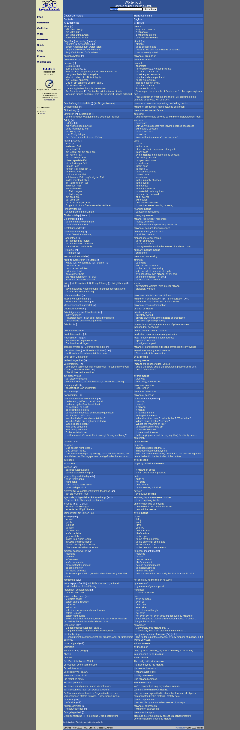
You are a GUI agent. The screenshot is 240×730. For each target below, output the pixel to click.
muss (125, 456)
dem (66, 456)
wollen (83, 551)
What (139, 418)
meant (139, 404)
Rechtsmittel (70, 337)
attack (137, 41)
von (100, 583)
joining (137, 360)
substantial (142, 211)
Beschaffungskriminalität (77, 103)
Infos (39, 17)
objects (192, 693)
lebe (72, 524)
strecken (104, 689)
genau (81, 479)
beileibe (68, 441)
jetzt (75, 604)
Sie (65, 679)
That (138, 447)
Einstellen (69, 113)
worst (139, 177)
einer (68, 202)
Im (67, 353)
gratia (168, 68)
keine (91, 381)
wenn (76, 610)
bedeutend (71, 401)
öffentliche (71, 366)
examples (141, 65)
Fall (66, 140)
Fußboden (69, 693)
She (136, 679)
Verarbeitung (118, 453)
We (135, 686)
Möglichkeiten (86, 509)
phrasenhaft (82, 589)
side (150, 503)
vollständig (83, 476)
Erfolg (67, 120)
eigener (74, 274)
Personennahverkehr (118, 366)
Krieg (66, 283)
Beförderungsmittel (95, 346)
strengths (141, 262)
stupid (185, 573)
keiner (71, 381)
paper (189, 91)
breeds (193, 435)
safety (171, 696)
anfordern (82, 224)
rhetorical (139, 589)
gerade (69, 544)
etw (94, 276)
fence (160, 110)
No (135, 675)
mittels (95, 116)
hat (70, 412)
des (81, 91)
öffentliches (72, 372)
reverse (166, 350)
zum (78, 34)
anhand (114, 583)
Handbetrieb (70, 238)
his (153, 664)
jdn (97, 71)
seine (74, 547)
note (177, 696)
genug (77, 544)
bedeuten (69, 398)
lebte (78, 533)
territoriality (159, 453)
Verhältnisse (84, 547)
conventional (143, 37)
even (136, 596)
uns (81, 94)
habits (184, 103)
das (73, 94)
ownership (149, 317)
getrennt (70, 536)
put (140, 243)
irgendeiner (84, 497)
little (147, 429)
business (150, 567)
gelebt (69, 522)
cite (140, 80)
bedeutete (74, 409)
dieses (109, 573)
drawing (184, 96)
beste (83, 49)
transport (156, 298)
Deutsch (100, 421)
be (140, 46)
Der (68, 637)
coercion (149, 395)
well (148, 639)
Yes (136, 654)
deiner (77, 586)
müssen (72, 689)
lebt (78, 530)
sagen (76, 551)
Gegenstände (102, 693)
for (137, 68)
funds (150, 224)
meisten (77, 180)
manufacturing (165, 106)
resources (153, 211)
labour (148, 59)
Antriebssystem (72, 56)
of (147, 32)
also (162, 630)
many (141, 188)
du (67, 527)
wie (120, 91)
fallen (98, 46)
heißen (79, 398)
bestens (68, 639)
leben (67, 516)
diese (71, 375)
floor (177, 693)
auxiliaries (141, 252)
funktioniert (127, 637)
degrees (177, 125)
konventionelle (73, 37)
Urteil (94, 340)
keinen (73, 154)
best (152, 49)
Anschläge (85, 44)
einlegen (84, 343)
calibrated (185, 116)
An (137, 96)
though (154, 610)
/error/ (42, 114)
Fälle (68, 143)
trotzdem (84, 601)
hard (140, 163)
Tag (75, 539)
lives (148, 530)
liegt (69, 671)
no (140, 154)
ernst (71, 567)
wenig (74, 429)
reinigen (92, 696)
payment (149, 385)
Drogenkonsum (106, 103)
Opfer (92, 46)
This (138, 82)
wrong (145, 484)
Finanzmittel (70, 208)
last (149, 271)
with (138, 125)
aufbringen (81, 276)
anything (162, 450)
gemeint (70, 556)
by (167, 116)
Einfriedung (70, 110)
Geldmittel (69, 218)
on (143, 41)
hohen (80, 52)
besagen (68, 445)
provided (156, 693)
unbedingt (75, 634)
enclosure (150, 110)
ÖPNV (67, 369)
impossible (160, 472)
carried (141, 456)
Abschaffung (72, 320)
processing (189, 453)
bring (155, 191)
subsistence (151, 295)
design (148, 228)
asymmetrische (74, 288)
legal (136, 337)
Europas (117, 94)
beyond (160, 503)
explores (197, 91)
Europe (150, 99)
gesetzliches (72, 387)
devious (138, 491)
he (137, 530)
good (147, 74)
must (198, 453)
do (138, 573)
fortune (162, 330)
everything (151, 426)
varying (145, 125)
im (67, 182)
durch (83, 246)
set (140, 71)
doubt (181, 618)
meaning (140, 401)
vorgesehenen (71, 696)
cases (139, 143)
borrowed (149, 221)
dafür (99, 82)
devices (161, 116)
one (171, 103)
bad (147, 77)
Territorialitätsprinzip (81, 453)
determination (151, 715)
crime (137, 103)
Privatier (68, 324)
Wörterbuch (43, 62)
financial (138, 208)
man (136, 324)
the (147, 49)
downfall (154, 194)
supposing (147, 618)
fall (146, 191)
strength (138, 259)
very (143, 639)
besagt (74, 447)
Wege (80, 29)
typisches (79, 88)
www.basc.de (49, 100)
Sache (76, 140)
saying (146, 435)
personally (161, 573)
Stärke (93, 259)
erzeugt (102, 435)
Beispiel (68, 63)
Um (68, 88)
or (165, 205)
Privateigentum (72, 312)
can (136, 699)
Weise (77, 375)
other (168, 497)
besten (75, 268)
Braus (82, 541)
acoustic (167, 715)
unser (92, 137)
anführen (83, 80)
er (67, 530)
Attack (139, 49)
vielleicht (70, 598)
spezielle (78, 160)
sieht (73, 500)
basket (139, 174)
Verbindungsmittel (73, 360)
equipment (179, 106)
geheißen (81, 404)
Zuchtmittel (70, 391)
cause (142, 194)
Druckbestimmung (108, 715)
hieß (86, 409)
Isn (157, 435)
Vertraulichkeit (89, 435)
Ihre (68, 137)
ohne (68, 128)
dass (81, 168)
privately (140, 315)
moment (155, 539)
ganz (66, 476)
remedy (144, 337)
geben (87, 71)
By (149, 654)
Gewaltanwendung (74, 231)
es (67, 407)
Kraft (66, 259)
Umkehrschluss (72, 350)
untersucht (111, 91)
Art (92, 497)
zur (78, 32)
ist (74, 49)
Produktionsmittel (73, 334)
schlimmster (72, 177)
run (140, 240)
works (137, 639)
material (161, 696)
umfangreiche (73, 211)
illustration (144, 96)
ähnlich (101, 500)
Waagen (87, 116)
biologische (72, 291)
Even (139, 618)
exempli (160, 68)
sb (159, 71)
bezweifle (69, 621)
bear (167, 630)
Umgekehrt (72, 627)
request (143, 224)
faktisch (68, 467)
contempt (139, 438)
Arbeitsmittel (70, 59)
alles (73, 426)
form (157, 49)
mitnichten (69, 579)
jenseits (68, 503)
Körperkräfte (84, 262)
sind (70, 682)
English (142, 415)
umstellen (89, 243)
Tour (85, 493)
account (175, 154)
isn (139, 500)
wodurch (68, 650)
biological (141, 288)
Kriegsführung (99, 283)
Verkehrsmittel (71, 363)
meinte (79, 562)
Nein (66, 675)
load (198, 116)
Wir (66, 686)
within (151, 689)
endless (180, 246)
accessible (141, 702)
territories (161, 456)
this (161, 96)
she (141, 530)
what (156, 96)
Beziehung (118, 381)
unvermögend (71, 643)
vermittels (69, 646)
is (144, 49)
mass (148, 298)
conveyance (189, 346)
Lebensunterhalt (72, 295)
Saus (71, 541)
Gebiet (72, 456)
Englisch (74, 415)
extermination (159, 305)
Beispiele (71, 65)
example (138, 63)
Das (68, 82)
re (139, 686)
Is (137, 435)
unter (68, 234)
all (140, 149)
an (150, 34)
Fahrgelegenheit (72, 712)
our (165, 137)
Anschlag (81, 41)
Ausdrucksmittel (72, 706)
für (93, 71)
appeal (139, 340)
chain (187, 246)
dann (75, 601)
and (144, 29)
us (177, 96)
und (74, 29)
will (157, 99)
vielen (71, 188)
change (138, 621)
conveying (139, 215)
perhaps (146, 598)
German (164, 421)
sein (114, 71)
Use (136, 693)
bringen (82, 134)
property (146, 312)
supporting (162, 103)
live (138, 516)
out (147, 456)
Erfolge (70, 123)
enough (144, 544)
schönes (82, 82)
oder (98, 205)
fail (146, 199)
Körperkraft (79, 259)
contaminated (141, 696)
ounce (155, 271)
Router (74, 637)
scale (153, 116)
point (156, 82)
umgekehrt (69, 625)
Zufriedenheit (78, 137)
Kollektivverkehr (82, 369)
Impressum (180, 728)
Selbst (69, 618)
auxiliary (138, 250)
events (145, 149)
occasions (150, 171)
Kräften (84, 268)
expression (151, 706)
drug (177, 103)
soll (73, 423)
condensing (151, 256)
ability (160, 268)
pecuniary (149, 218)
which (172, 618)
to (147, 34)
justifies (147, 661)
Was (68, 94)
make (142, 191)
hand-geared (143, 246)
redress (170, 337)
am (101, 94)
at (137, 149)
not (137, 157)
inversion (139, 350)
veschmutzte (87, 693)
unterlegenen (110, 288)
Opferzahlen (91, 52)
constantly (146, 686)
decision (150, 340)
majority (146, 180)
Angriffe (70, 44)
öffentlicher (100, 366)
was (120, 618)
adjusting (139, 113)
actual (146, 472)
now (144, 604)
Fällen (85, 180)
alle (88, 151)
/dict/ (44, 112)
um (82, 205)
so (85, 378)
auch (81, 596)
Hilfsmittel (69, 250)
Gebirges (84, 506)
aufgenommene (74, 221)
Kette (89, 246)
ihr (77, 500)
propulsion (150, 56)
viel (85, 432)
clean (167, 693)
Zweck (84, 34)
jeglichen (76, 128)
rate (174, 149)
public (139, 366)
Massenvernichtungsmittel (78, 305)
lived (138, 522)
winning (159, 205)
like (155, 500)
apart (145, 536)
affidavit (138, 308)
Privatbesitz (91, 312)
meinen (68, 551)
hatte (76, 412)
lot (149, 432)
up (145, 134)
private (137, 312)
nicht (77, 205)
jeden (73, 149)
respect (158, 381)
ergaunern (69, 463)
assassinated (149, 46)
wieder (69, 279)
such (141, 171)
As (137, 88)
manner (150, 634)
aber (102, 573)
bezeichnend (96, 401)
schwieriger (76, 163)
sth (162, 276)
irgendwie (69, 497)
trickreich (105, 491)
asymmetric (142, 286)
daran (98, 621)
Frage (84, 650)
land (162, 541)
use (136, 231)
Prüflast (115, 116)
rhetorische (72, 592)
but (170, 573)
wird (102, 91)
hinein (81, 539)
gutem (73, 74)
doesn (191, 618)
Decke (95, 689)
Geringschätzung (116, 435)
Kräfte (69, 262)
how (136, 94)
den (71, 168)
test (193, 116)
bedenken (101, 630)
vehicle (166, 363)
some (151, 497)
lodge (142, 343)
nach (68, 268)
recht (74, 479)
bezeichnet (94, 404)
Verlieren (106, 205)
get (138, 463)
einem (69, 46)
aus (68, 274)
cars (153, 702)
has (140, 412)
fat (151, 541)
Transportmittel (72, 346)
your (152, 586)
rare (149, 202)
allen (72, 356)
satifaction (146, 137)
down (161, 191)
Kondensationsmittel (75, 256)
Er (65, 664)
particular (145, 160)
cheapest (163, 637)
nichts (82, 450)
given (166, 99)
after (144, 607)
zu (95, 88)
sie (70, 530)
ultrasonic (158, 718)
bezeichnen (90, 398)
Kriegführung (119, 283)
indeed (142, 654)
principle (145, 453)
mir (81, 432)
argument (155, 350)
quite (136, 476)
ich (86, 168)
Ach (66, 657)
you (138, 527)
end (154, 34)
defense (176, 49)
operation (147, 238)
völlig (73, 476)
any (146, 128)
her (158, 500)
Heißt (69, 435)
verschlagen (83, 491)
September (94, 91)
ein (67, 32)
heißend (83, 401)
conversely (140, 625)
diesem (72, 146)
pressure (138, 715)
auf (93, 41)
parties (177, 456)
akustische (92, 715)
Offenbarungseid (73, 308)
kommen (90, 279)
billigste (107, 637)
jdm (68, 71)
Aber (66, 654)
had (144, 412)
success (138, 120)
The (138, 453)
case (148, 82)
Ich (67, 570)
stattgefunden (107, 456)
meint (75, 559)
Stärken (101, 262)
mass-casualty (144, 52)
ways (139, 29)
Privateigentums (93, 320)
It (136, 205)
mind (175, 630)
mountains (167, 506)
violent (142, 234)
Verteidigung (93, 49)
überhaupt (100, 497)
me (156, 432)
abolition (140, 320)
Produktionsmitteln (104, 317)
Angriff (67, 41)
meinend (70, 553)
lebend (69, 519)
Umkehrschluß (94, 350)
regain (142, 279)
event (161, 149)
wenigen (80, 202)
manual (138, 238)
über (68, 547)
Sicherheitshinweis (108, 696)
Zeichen (74, 85)
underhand (149, 463)
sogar (67, 596)
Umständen (82, 356)
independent (148, 324)
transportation (175, 298)
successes (141, 123)
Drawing (140, 91)
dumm (67, 576)
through (164, 615)
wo (70, 657)
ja (70, 654)
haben (118, 456)
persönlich (83, 573)
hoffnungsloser (74, 174)
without (140, 128)
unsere (92, 686)
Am (67, 91)
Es (67, 205)
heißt (85, 407)
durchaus (69, 459)
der (80, 116)
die (78, 49)
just (138, 166)
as (141, 103)
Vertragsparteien (90, 456)
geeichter (105, 116)
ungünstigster (92, 177)
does (145, 418)
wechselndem (77, 125)
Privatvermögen (72, 330)
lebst (71, 527)
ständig (78, 686)
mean (139, 398)
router (144, 637)
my (170, 274)
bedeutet (89, 94)
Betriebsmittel (71, 106)
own (154, 274)
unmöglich (87, 472)
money (139, 221)
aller (72, 265)
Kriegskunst (81, 283)
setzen (82, 85)
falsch (75, 484)
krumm (95, 491)
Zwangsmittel (71, 395)
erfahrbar (69, 699)
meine (73, 570)
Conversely (142, 353)
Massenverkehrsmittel (75, 298)
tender (145, 387)
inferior (167, 286)
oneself (143, 274)
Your (138, 137)
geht (71, 205)
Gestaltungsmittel (73, 228)
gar (71, 157)
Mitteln (121, 288)
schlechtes (80, 77)
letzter (73, 271)
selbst (74, 596)
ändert (79, 621)
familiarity (184, 435)
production (150, 106)
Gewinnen (90, 205)
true (166, 618)
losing (170, 205)
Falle (71, 182)
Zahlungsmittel (72, 385)
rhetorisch (69, 589)
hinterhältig (70, 491)
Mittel (67, 26)
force (161, 231)
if (142, 610)
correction (150, 391)
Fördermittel (70, 215)
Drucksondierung (73, 715)
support (160, 586)
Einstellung (85, 113)
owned (149, 315)
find (140, 276)
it (136, 407)
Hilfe (94, 583)
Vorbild (108, 71)
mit (74, 52)
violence (145, 231)
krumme (78, 493)
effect (152, 469)
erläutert (127, 94)
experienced (148, 699)
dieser (69, 160)
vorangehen (92, 74)
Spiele (40, 45)
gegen (83, 340)
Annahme (88, 618)
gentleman (153, 327)
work (141, 134)
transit (187, 366)
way (143, 378)
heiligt (79, 661)
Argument (118, 573)
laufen (86, 240)
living (139, 519)
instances (150, 188)
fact (152, 472)
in (152, 82)
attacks (140, 44)
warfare (138, 283)
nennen (102, 88)
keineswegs (70, 512)
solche (72, 171)
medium (165, 228)
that (140, 185)
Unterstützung (88, 586)
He (135, 664)
